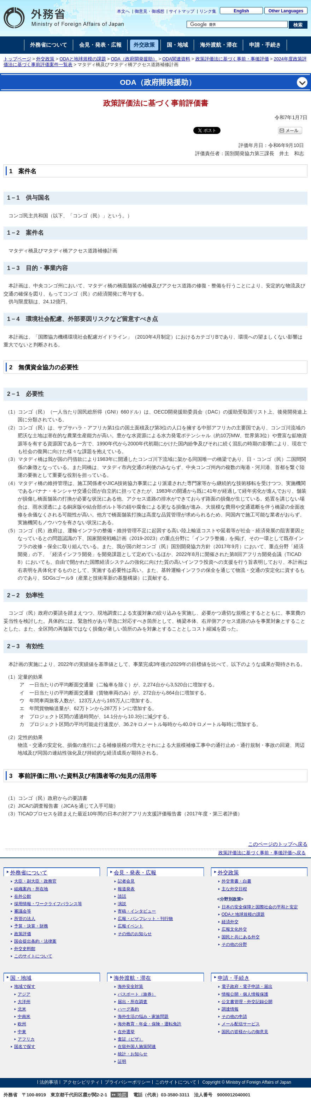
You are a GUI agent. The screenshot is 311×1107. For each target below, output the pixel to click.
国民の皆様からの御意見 (245, 1032)
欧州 (22, 1024)
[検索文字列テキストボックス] (237, 24)
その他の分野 (234, 944)
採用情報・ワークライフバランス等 (48, 904)
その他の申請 (234, 1016)
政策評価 (22, 934)
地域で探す (24, 986)
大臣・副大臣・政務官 (35, 881)
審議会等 (22, 911)
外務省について (28, 872)
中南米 (24, 1016)
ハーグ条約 (128, 1009)
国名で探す (24, 1046)
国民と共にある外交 (241, 937)
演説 (122, 904)
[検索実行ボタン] (298, 25)
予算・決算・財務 (31, 926)
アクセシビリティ (81, 1082)
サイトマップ (181, 11)
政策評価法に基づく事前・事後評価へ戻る (262, 852)
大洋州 (24, 1002)
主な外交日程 (234, 889)
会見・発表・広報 (135, 872)
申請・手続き (234, 978)
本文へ (123, 11)
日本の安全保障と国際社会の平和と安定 (260, 907)
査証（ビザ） (130, 1039)
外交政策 (45, 59)
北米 (22, 1009)
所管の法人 (24, 918)
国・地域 (20, 978)
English (241, 10)
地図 (122, 1094)
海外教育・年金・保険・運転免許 (149, 1024)
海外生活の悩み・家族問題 (143, 1016)
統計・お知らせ (132, 1054)
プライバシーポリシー (128, 1082)
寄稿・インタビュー (137, 911)
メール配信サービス (241, 1024)
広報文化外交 (234, 929)
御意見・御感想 (149, 11)
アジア (24, 994)
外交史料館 (24, 949)
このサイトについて (33, 956)
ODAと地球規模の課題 (83, 59)
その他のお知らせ (135, 934)
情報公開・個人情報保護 (245, 994)
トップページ (17, 59)
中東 (22, 1032)
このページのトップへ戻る (277, 844)
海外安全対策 (130, 986)
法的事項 (49, 1082)
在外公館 (22, 896)
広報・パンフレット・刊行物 (145, 918)
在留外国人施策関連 (137, 1046)
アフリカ (26, 1039)
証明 (122, 1061)
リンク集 (207, 11)
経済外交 (230, 922)
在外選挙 (126, 1032)
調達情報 (230, 1009)
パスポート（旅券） (137, 994)
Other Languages (286, 10)
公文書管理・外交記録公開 (247, 1002)
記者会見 (126, 881)
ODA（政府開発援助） (134, 59)
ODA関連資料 (176, 59)
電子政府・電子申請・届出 (247, 986)
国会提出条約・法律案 (35, 941)
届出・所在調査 (132, 1002)
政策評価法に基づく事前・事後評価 (232, 59)
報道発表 (126, 889)
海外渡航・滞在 (132, 978)
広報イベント (130, 926)
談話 (122, 896)
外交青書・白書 (236, 881)
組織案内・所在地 (31, 889)
